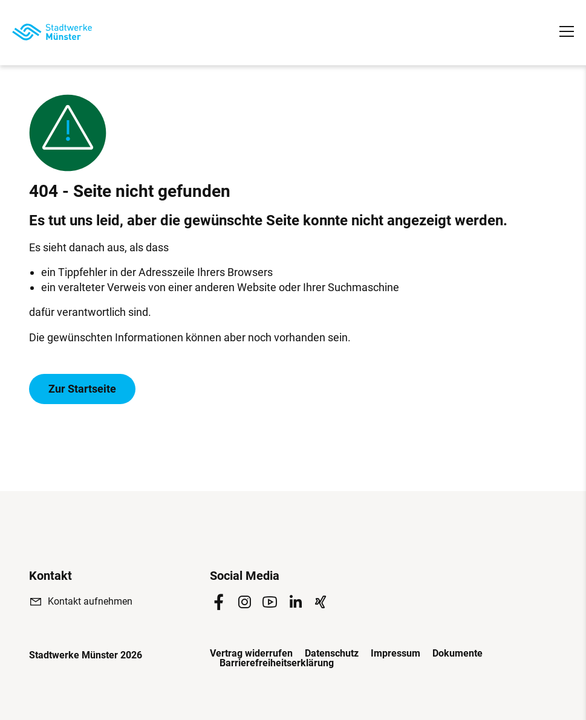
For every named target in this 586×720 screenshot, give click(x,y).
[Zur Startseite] (52, 32)
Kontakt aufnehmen (90, 601)
